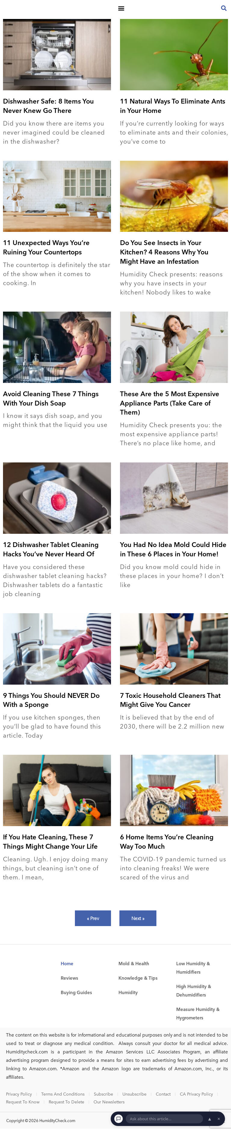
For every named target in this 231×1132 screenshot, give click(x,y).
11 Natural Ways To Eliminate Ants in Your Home (172, 108)
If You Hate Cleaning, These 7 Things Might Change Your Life (50, 844)
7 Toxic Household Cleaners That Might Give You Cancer (170, 702)
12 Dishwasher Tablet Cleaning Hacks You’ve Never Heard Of (51, 552)
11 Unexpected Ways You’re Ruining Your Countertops (46, 250)
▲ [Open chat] (209, 1118)
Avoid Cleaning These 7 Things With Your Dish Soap (51, 401)
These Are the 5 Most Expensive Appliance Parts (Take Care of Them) (169, 406)
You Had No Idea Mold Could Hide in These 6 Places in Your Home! (173, 552)
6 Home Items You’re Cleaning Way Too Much (167, 844)
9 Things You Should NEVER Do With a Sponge (51, 702)
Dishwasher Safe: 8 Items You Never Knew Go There (48, 108)
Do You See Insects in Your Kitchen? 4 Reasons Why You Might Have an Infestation (164, 255)
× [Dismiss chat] (218, 1118)
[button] (121, 9)
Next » (137, 921)
